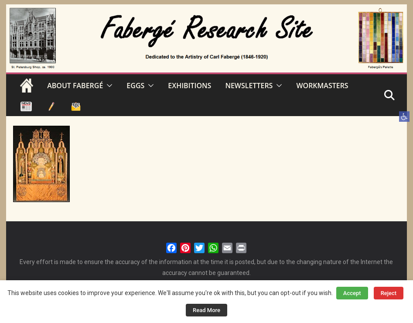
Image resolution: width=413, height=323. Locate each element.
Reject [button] (389, 293)
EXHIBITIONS (189, 85)
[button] (404, 116)
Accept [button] (352, 293)
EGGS (135, 85)
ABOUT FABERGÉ (75, 85)
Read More (206, 310)
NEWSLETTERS (249, 85)
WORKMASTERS (322, 85)
